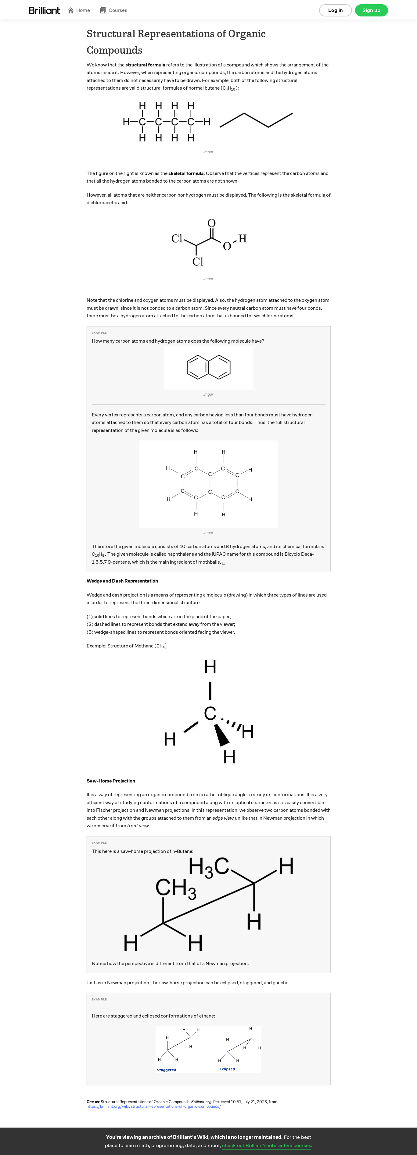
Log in (335, 10)
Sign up (371, 10)
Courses (113, 10)
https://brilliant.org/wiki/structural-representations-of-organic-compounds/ (154, 1106)
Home (78, 10)
